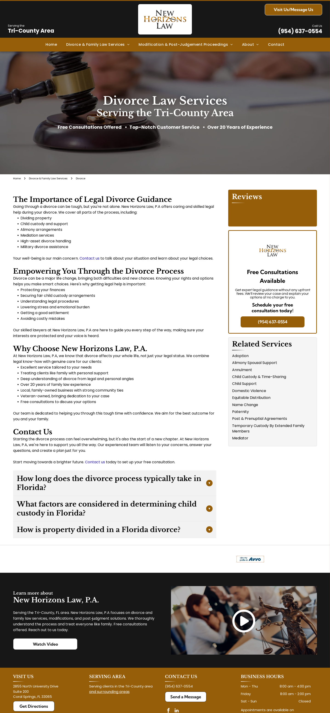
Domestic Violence (249, 390)
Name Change (245, 404)
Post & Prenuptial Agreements (259, 418)
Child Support (244, 383)
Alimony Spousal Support (254, 362)
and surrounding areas (109, 691)
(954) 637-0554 (300, 31)
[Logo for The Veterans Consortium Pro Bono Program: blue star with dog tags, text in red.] (90, 559)
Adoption (240, 355)
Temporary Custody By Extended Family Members (268, 428)
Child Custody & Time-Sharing (259, 376)
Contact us (90, 258)
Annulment (242, 369)
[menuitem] (51, 45)
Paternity (240, 411)
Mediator (240, 438)
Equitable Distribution (251, 397)
